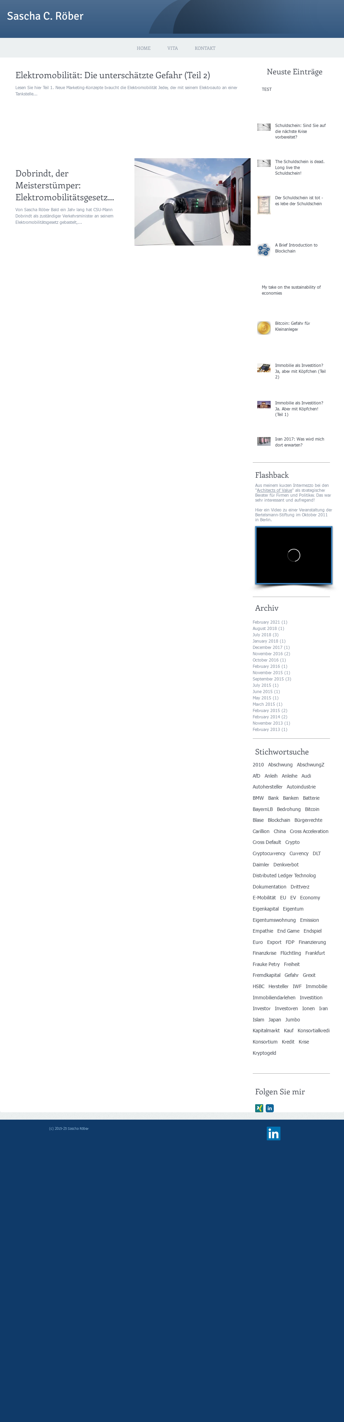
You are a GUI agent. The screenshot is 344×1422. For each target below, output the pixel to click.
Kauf (288, 1030)
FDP (290, 942)
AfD (256, 776)
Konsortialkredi (314, 1030)
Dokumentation (269, 887)
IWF (297, 986)
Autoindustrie (301, 787)
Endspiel (313, 931)
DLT (317, 853)
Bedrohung (289, 809)
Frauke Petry (266, 964)
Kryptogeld (264, 1053)
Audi (306, 776)
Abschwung (280, 765)
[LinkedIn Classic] (270, 1108)
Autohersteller (268, 787)
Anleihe (289, 776)
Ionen (308, 1008)
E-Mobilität (264, 898)
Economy (310, 898)
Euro (258, 942)
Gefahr (292, 975)
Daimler (261, 865)
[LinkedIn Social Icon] (273, 1133)
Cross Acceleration (309, 831)
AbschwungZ (310, 765)
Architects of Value (274, 491)
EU (283, 898)
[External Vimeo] (294, 555)
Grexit (309, 975)
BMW (258, 798)
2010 (258, 765)
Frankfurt (315, 953)
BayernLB (263, 809)
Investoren (286, 1008)
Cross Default (267, 842)
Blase (258, 820)
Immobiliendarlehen (274, 997)
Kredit (288, 1042)
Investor (262, 1008)
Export (274, 942)
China (280, 831)
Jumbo (292, 1020)
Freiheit (292, 964)
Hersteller (279, 986)
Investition (311, 997)
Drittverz (300, 887)
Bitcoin (312, 809)
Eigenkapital (266, 909)
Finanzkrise (264, 953)
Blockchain (279, 820)
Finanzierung (312, 942)
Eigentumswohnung (274, 920)
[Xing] (259, 1108)
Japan (275, 1020)
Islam (258, 1020)
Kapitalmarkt (266, 1030)
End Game (288, 931)
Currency (299, 853)
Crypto (292, 842)
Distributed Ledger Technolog (284, 875)
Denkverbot (286, 865)
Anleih (271, 776)
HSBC (258, 986)
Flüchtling (290, 953)
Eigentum (293, 909)
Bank (273, 798)
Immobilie (316, 986)
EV (293, 898)
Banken (291, 798)
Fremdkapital (266, 975)
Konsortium (265, 1042)
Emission (309, 920)
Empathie (263, 931)
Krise (304, 1042)
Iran (323, 1008)
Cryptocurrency (269, 853)
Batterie (311, 798)
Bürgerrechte (308, 820)
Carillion (261, 831)
